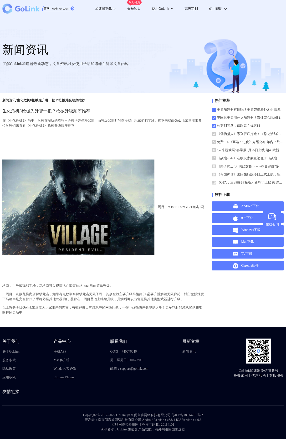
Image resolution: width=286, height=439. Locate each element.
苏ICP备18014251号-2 (187, 415)
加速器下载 (105, 8)
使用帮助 (218, 8)
